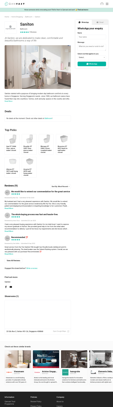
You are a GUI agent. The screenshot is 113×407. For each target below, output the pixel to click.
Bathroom (28, 17)
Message (81, 42)
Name (80, 33)
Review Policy (36, 401)
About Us (60, 401)
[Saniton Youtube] (10, 287)
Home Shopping (17, 17)
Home (7, 17)
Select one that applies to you (88, 54)
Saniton (7, 282)
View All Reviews (13, 261)
